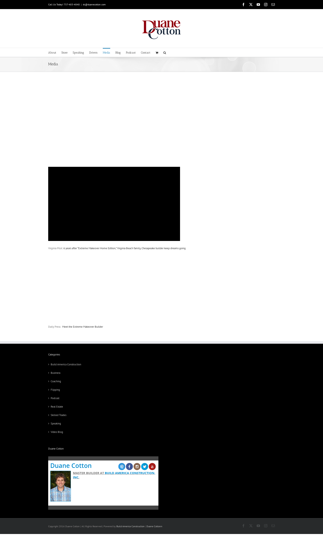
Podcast (55, 398)
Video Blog (57, 432)
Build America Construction (66, 364)
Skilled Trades (58, 415)
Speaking (56, 423)
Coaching (56, 381)
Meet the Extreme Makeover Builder (82, 326)
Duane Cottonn (154, 526)
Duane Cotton (71, 465)
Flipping (55, 389)
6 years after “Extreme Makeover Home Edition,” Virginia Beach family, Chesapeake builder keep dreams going (124, 248)
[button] (164, 52)
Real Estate (57, 406)
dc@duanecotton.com (94, 4)
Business (55, 373)
